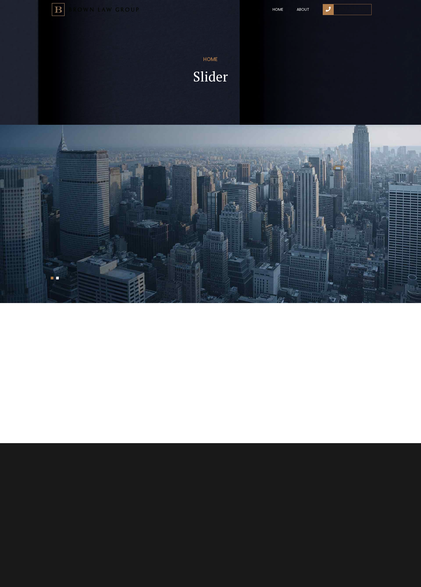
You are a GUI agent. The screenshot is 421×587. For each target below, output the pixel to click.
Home (278, 9)
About (303, 9)
